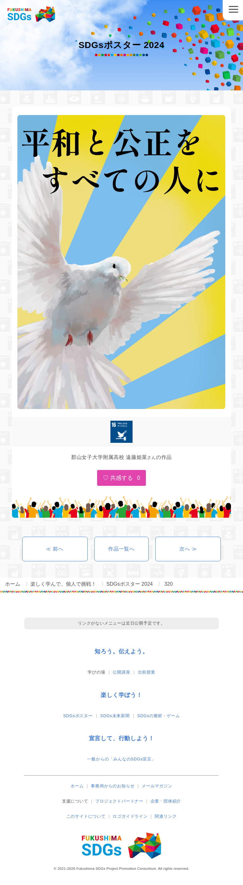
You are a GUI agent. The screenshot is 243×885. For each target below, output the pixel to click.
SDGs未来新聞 (115, 715)
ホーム (77, 786)
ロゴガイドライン (130, 816)
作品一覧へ (121, 549)
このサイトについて (86, 816)
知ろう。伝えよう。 (121, 651)
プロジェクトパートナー (119, 801)
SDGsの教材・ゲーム (158, 715)
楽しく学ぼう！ (121, 695)
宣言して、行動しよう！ (121, 738)
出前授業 (146, 672)
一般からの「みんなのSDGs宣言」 (121, 759)
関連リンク (166, 816)
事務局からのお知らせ (112, 786)
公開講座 (121, 672)
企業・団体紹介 (166, 801)
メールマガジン (157, 786)
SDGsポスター (78, 715)
